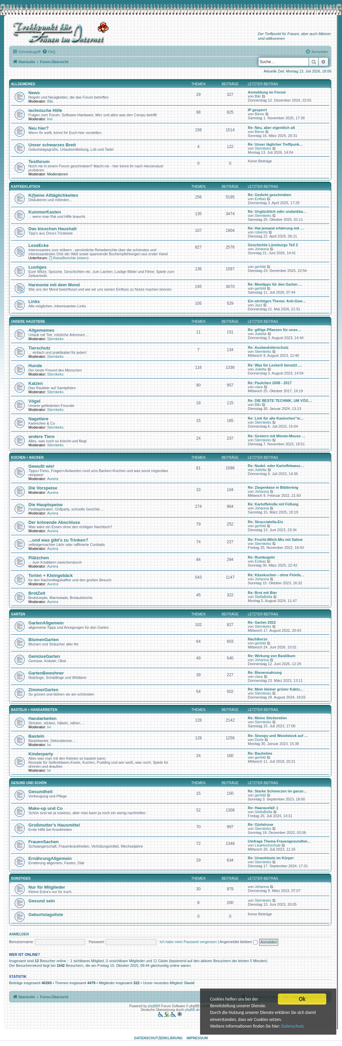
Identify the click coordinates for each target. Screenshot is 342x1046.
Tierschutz (39, 347)
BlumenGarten (43, 639)
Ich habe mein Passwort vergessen (188, 942)
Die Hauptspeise (45, 504)
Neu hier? (38, 128)
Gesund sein (41, 900)
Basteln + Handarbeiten (34, 710)
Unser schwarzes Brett (52, 144)
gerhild (260, 267)
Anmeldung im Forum (267, 92)
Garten (18, 614)
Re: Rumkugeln (261, 557)
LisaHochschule (268, 845)
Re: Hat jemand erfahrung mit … (276, 228)
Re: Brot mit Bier (262, 593)
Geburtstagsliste (45, 914)
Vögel (34, 401)
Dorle (259, 740)
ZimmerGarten (43, 689)
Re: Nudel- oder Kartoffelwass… (276, 466)
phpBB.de (192, 1010)
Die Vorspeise (42, 487)
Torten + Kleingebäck (50, 575)
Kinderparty (40, 753)
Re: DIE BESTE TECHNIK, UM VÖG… (280, 401)
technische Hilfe (45, 110)
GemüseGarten (44, 656)
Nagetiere (38, 418)
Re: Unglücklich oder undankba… (277, 211)
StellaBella (263, 597)
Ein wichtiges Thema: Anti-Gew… (277, 301)
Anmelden (19, 934)
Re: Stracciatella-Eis (265, 522)
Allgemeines (23, 84)
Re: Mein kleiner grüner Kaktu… (276, 689)
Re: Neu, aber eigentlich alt (271, 128)
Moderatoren (57, 174)
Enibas (260, 199)
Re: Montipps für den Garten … (275, 284)
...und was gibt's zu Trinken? (58, 540)
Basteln (36, 736)
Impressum (197, 1038)
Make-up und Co (45, 808)
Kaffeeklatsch (25, 186)
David (189, 983)
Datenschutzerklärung (158, 1038)
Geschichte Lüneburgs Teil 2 (273, 245)
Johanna (262, 249)
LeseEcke (38, 245)
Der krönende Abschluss (54, 522)
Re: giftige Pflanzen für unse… (274, 330)
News (34, 92)
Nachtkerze (258, 639)
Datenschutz (293, 1027)
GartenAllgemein (46, 622)
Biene (259, 114)
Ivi (49, 727)
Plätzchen (38, 557)
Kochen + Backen (27, 457)
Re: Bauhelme (260, 753)
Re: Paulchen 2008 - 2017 (270, 383)
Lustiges (37, 267)
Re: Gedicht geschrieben (269, 195)
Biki (50, 101)
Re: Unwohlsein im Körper (271, 858)
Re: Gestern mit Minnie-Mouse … (276, 436)
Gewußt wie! (41, 466)
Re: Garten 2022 (262, 622)
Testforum (39, 161)
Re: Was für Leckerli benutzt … (275, 365)
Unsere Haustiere (28, 321)
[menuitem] (48, 52)
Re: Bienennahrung (265, 672)
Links (34, 301)
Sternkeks (263, 148)
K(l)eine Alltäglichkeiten (53, 195)
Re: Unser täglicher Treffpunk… (275, 144)
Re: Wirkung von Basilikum (271, 656)
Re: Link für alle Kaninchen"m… (276, 418)
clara (259, 387)
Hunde (35, 365)
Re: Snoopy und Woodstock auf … (278, 736)
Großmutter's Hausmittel (54, 825)
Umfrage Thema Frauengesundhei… (279, 841)
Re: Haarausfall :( (263, 808)
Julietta (261, 334)
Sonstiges (20, 878)
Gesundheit (40, 791)
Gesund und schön (28, 783)
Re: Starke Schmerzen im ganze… (277, 791)
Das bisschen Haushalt (52, 228)
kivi (49, 119)
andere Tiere (41, 436)
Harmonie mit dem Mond (54, 284)
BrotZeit (36, 593)
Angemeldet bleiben (238, 942)
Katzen (35, 383)
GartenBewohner (46, 673)
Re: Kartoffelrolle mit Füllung (273, 504)
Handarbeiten (42, 718)
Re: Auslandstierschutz (268, 347)
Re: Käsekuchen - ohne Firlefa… (276, 575)
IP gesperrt (257, 110)
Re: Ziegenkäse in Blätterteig (273, 487)
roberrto (261, 232)
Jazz (259, 305)
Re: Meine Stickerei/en (267, 718)
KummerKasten (44, 211)
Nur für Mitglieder (46, 887)
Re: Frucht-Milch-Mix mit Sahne (275, 540)
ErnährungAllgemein (50, 858)
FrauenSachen (43, 841)
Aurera (52, 479)
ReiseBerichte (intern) (69, 258)
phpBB (153, 1006)
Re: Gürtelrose (260, 825)
